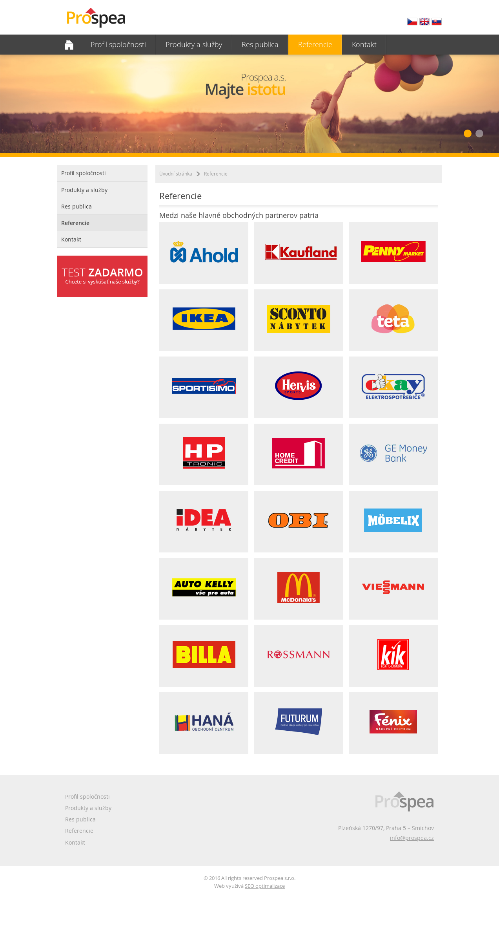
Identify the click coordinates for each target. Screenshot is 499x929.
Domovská (69, 45)
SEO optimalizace (265, 885)
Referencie (315, 44)
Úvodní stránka (175, 173)
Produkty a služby (194, 44)
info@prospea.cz (412, 837)
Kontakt (364, 44)
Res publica (260, 44)
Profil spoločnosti (118, 44)
